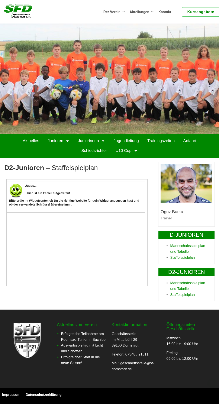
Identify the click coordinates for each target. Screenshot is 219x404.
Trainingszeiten (161, 140)
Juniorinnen (91, 141)
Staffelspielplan (182, 258)
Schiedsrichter (94, 150)
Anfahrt (189, 140)
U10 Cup (127, 151)
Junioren (59, 141)
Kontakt (164, 12)
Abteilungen (142, 11)
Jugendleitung (126, 140)
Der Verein (114, 11)
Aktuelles (31, 140)
